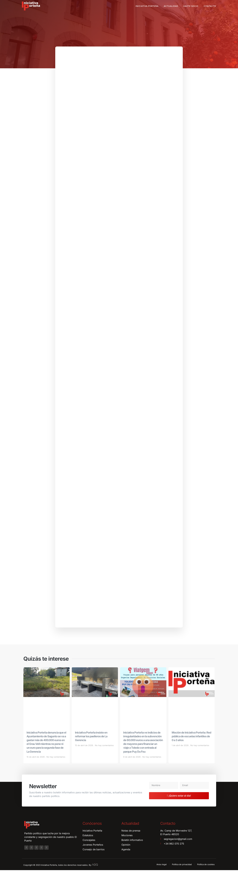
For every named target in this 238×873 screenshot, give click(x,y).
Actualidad (171, 6)
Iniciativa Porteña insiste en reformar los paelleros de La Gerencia (91, 739)
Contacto (210, 6)
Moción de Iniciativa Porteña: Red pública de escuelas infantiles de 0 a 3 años (191, 739)
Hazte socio (190, 6)
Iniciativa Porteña (147, 6)
